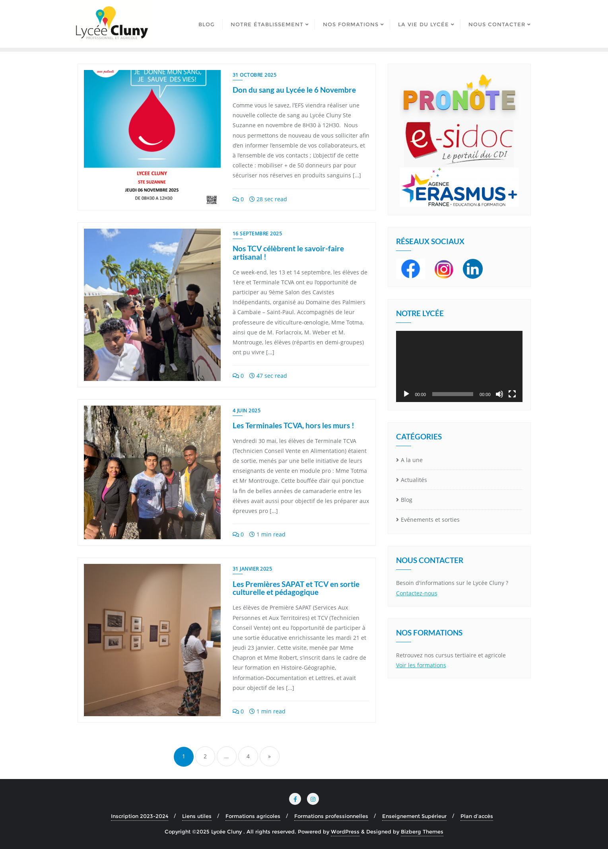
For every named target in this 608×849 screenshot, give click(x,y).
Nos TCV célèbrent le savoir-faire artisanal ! (288, 252)
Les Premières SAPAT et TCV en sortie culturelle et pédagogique (296, 588)
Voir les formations (421, 665)
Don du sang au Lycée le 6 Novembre (294, 89)
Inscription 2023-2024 (139, 816)
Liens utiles (197, 816)
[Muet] (499, 394)
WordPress (345, 831)
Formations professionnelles (331, 816)
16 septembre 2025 (257, 233)
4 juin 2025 (247, 410)
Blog (406, 499)
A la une (412, 460)
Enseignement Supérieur (414, 816)
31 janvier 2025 (252, 568)
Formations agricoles (252, 816)
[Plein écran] (512, 394)
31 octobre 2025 (255, 75)
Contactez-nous (416, 593)
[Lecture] (406, 394)
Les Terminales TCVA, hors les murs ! (293, 425)
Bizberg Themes (422, 831)
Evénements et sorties (430, 519)
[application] (459, 366)
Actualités (414, 480)
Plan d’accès (476, 816)
